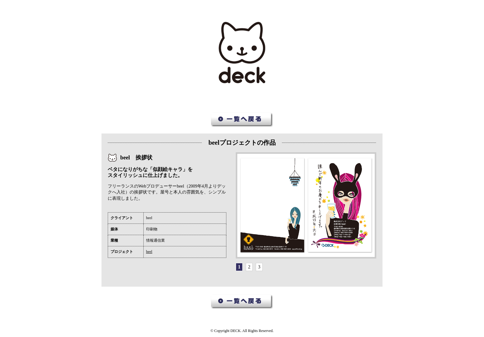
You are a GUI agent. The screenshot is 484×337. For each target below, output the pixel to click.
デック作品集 (242, 52)
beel (149, 251)
